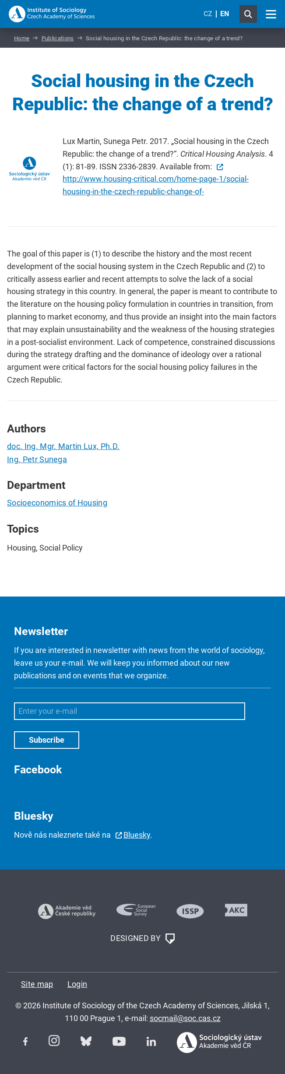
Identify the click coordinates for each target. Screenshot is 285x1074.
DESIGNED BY (142, 938)
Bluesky (136, 834)
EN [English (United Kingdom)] (224, 14)
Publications (58, 38)
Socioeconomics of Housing (57, 502)
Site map (37, 984)
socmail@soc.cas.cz (185, 1018)
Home (21, 38)
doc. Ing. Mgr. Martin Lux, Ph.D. (63, 446)
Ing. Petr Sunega (37, 459)
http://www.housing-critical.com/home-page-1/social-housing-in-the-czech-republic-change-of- (156, 185)
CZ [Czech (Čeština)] (208, 14)
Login (77, 984)
